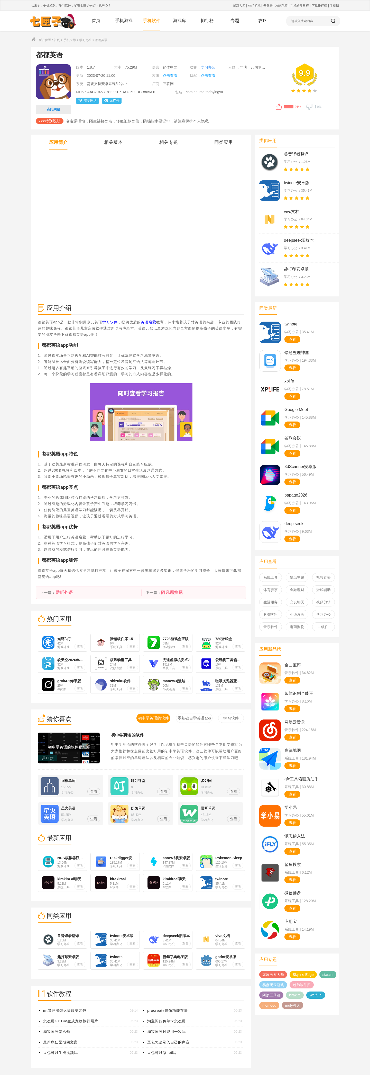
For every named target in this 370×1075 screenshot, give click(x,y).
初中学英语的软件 (127, 735)
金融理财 (297, 590)
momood (269, 1005)
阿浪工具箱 (271, 995)
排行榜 (207, 20)
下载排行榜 (320, 5)
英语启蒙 (148, 322)
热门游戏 (254, 5)
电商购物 (297, 627)
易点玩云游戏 (273, 985)
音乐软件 (270, 627)
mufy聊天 (292, 1005)
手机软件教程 (300, 5)
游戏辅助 (323, 590)
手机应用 (69, 40)
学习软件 (110, 322)
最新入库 (239, 5)
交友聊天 (297, 602)
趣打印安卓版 (296, 269)
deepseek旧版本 (299, 240)
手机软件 (151, 20)
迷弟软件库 (302, 985)
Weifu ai (315, 995)
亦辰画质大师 (273, 975)
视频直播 (323, 577)
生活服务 (270, 602)
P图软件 (270, 614)
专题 (234, 20)
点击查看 (170, 75)
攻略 (262, 20)
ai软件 (324, 627)
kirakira (295, 995)
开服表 (268, 5)
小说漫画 (297, 614)
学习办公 (85, 40)
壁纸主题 (297, 577)
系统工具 (270, 577)
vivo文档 (291, 211)
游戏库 (179, 20)
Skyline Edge (303, 975)
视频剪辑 (323, 602)
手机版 (334, 5)
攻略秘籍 (281, 5)
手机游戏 (124, 20)
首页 (96, 20)
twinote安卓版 (296, 183)
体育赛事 (270, 590)
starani (327, 975)
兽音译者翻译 (296, 154)
